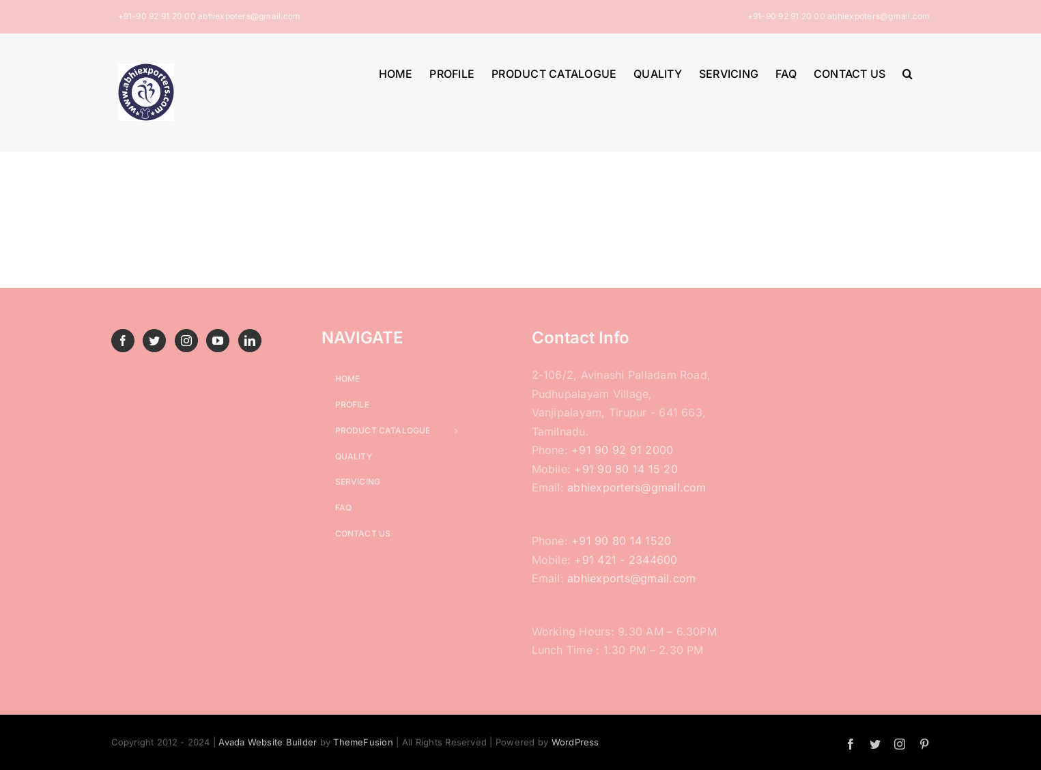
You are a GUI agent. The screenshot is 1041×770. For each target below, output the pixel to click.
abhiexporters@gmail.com (637, 487)
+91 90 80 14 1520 (621, 540)
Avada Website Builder (267, 742)
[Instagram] (186, 340)
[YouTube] (217, 340)
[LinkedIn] (249, 340)
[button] (907, 72)
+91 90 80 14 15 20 (625, 469)
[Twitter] (154, 340)
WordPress (575, 742)
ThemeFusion (363, 742)
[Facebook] (122, 340)
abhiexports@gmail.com (631, 578)
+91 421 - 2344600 (625, 560)
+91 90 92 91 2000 (622, 450)
